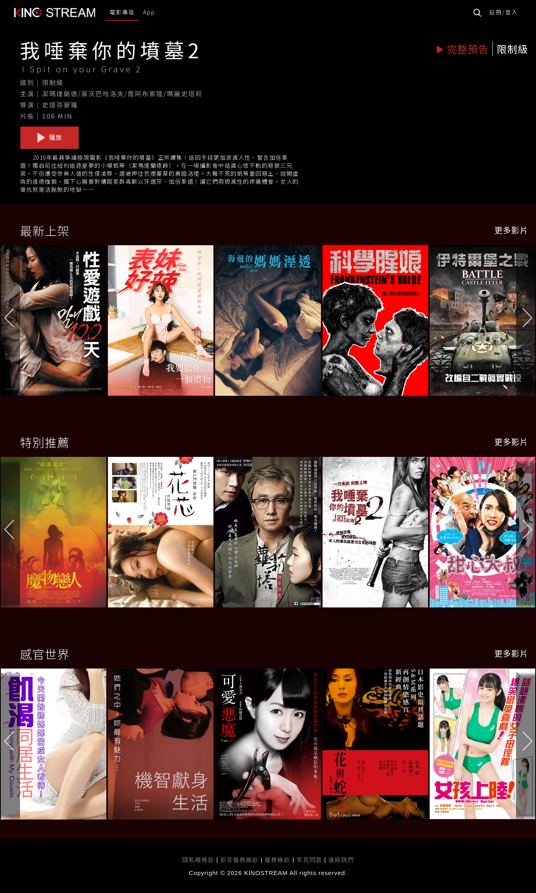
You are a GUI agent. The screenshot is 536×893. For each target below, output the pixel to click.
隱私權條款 (198, 859)
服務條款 (278, 859)
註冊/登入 (503, 12)
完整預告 (462, 49)
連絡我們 (341, 859)
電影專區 (122, 12)
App (149, 12)
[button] (526, 322)
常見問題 (309, 859)
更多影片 (511, 230)
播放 (49, 137)
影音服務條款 (239, 859)
